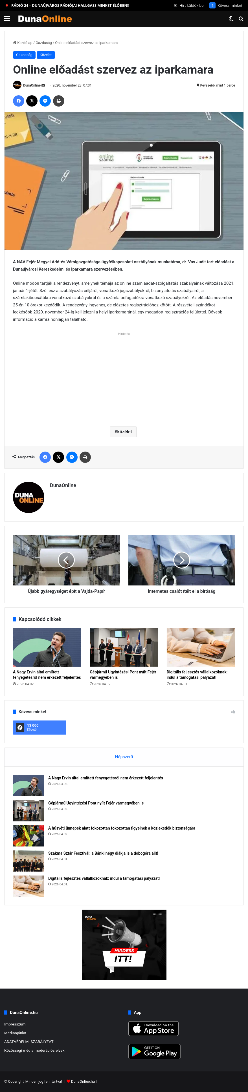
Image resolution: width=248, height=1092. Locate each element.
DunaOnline (32, 85)
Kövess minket (225, 5)
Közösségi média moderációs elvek (34, 1050)
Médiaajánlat (15, 1033)
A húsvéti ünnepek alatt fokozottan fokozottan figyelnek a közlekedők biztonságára (121, 828)
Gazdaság (44, 43)
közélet (124, 431)
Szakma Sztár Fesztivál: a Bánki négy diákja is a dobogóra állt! (103, 853)
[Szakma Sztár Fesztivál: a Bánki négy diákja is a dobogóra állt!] (28, 861)
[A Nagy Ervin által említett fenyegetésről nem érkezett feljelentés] (47, 647)
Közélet (46, 55)
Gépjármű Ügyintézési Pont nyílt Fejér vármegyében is (96, 803)
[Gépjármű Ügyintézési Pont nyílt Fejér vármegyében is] (124, 647)
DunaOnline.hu (83, 1082)
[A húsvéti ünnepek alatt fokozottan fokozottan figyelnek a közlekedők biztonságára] (28, 835)
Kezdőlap (22, 43)
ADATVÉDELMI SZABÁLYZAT (29, 1041)
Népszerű (124, 756)
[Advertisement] (124, 377)
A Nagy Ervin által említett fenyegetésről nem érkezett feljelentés (105, 778)
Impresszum (14, 1024)
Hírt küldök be (189, 5)
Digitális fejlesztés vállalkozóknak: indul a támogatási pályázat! (104, 878)
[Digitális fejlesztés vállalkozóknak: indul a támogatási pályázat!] (201, 647)
